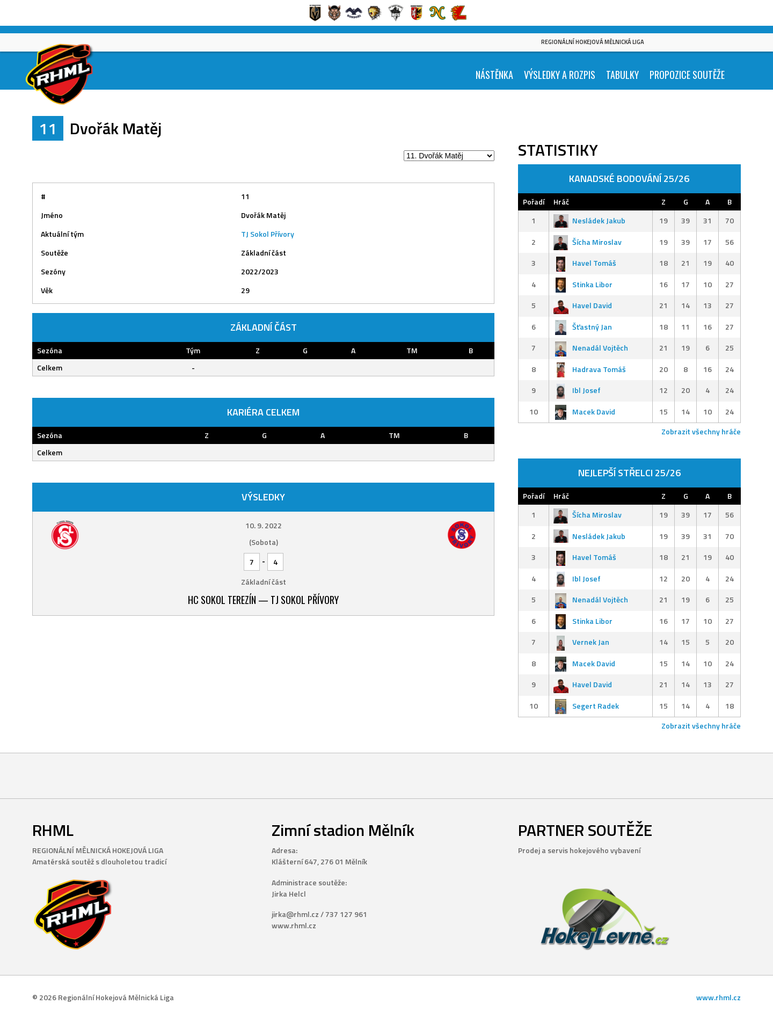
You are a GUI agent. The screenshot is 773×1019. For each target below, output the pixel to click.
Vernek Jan (581, 641)
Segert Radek (586, 705)
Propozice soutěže (687, 75)
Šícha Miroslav (587, 242)
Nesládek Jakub (589, 220)
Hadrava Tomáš (589, 369)
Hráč (561, 201)
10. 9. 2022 (263, 525)
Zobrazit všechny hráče (701, 431)
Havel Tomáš (584, 262)
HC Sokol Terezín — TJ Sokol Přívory (263, 600)
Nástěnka (494, 75)
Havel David (582, 305)
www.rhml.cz (718, 997)
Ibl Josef (577, 390)
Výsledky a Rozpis (559, 75)
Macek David (584, 411)
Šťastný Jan (582, 326)
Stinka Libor (582, 284)
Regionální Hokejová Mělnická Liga (592, 42)
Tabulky (622, 75)
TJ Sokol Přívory (267, 233)
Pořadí (533, 201)
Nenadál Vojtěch (590, 347)
